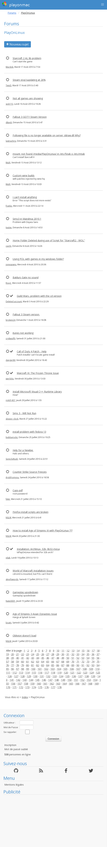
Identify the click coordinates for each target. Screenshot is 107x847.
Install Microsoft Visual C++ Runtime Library (37, 391)
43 (32, 658)
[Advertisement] (53, 820)
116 (40, 672)
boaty (8, 622)
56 (98, 658)
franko (9, 205)
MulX (8, 162)
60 (22, 661)
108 (85, 669)
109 (91, 669)
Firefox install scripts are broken (30, 512)
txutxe (9, 227)
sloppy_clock (12, 418)
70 (72, 661)
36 (93, 654)
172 (21, 687)
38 (7, 658)
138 (87, 676)
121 (72, 672)
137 (80, 676)
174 (34, 687)
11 (63, 650)
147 (50, 680)
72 (83, 661)
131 (42, 676)
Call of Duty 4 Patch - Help (31, 351)
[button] (102, 4)
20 (12, 654)
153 (89, 680)
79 (22, 665)
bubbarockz (12, 437)
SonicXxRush (12, 458)
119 (59, 672)
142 (18, 680)
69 (67, 661)
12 (68, 650)
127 (16, 676)
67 (57, 661)
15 (83, 650)
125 (98, 672)
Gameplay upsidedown (25, 592)
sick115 (9, 103)
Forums (12, 12)
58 (12, 661)
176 (47, 687)
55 (93, 658)
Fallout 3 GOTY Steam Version (30, 117)
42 (27, 658)
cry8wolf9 (10, 338)
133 (55, 676)
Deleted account (14, 301)
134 (61, 676)
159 (32, 683)
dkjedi (9, 122)
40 (17, 658)
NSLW (8, 517)
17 (93, 650)
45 (42, 658)
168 (90, 683)
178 (59, 687)
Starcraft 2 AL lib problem (27, 58)
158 (26, 683)
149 (63, 680)
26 (42, 654)
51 (72, 658)
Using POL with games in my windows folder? (38, 259)
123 (85, 672)
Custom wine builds (24, 175)
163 (58, 683)
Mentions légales (14, 784)
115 (34, 672)
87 (62, 665)
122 (79, 672)
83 (42, 665)
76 (7, 665)
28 (52, 654)
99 (27, 669)
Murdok (9, 66)
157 (20, 683)
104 (59, 669)
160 (39, 683)
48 (57, 658)
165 (71, 683)
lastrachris (11, 140)
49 (62, 658)
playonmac (16, 4)
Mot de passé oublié (16, 749)
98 (22, 669)
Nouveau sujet (17, 44)
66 (52, 661)
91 (83, 665)
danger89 (10, 360)
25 (37, 654)
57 (7, 661)
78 (17, 665)
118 (53, 672)
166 (77, 683)
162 (52, 683)
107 (78, 669)
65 (47, 661)
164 (64, 683)
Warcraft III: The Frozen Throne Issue (38, 373)
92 (88, 665)
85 (52, 665)
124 (91, 672)
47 (52, 658)
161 (45, 683)
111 (8, 672)
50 (67, 658)
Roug (8, 283)
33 (77, 654)
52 (77, 658)
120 (66, 672)
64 (42, 661)
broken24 (10, 320)
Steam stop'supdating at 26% (29, 80)
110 (97, 669)
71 (77, 661)
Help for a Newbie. (23, 450)
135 (67, 676)
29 (57, 654)
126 (10, 676)
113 (21, 672)
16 (88, 650)
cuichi (8, 246)
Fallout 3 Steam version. (26, 314)
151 (76, 680)
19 (7, 654)
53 (83, 658)
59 (17, 661)
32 (72, 654)
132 (48, 676)
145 (37, 680)
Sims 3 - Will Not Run (24, 413)
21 (17, 654)
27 (47, 654)
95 (7, 669)
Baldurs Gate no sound (25, 277)
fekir (8, 499)
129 (29, 676)
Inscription (10, 745)
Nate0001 (10, 601)
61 (27, 661)
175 (40, 687)
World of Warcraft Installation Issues (33, 570)
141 (12, 680)
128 (22, 676)
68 (62, 661)
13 (73, 650)
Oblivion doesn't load (24, 635)
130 (35, 676)
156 (13, 683)
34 (83, 654)
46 (47, 658)
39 (12, 658)
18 (98, 650)
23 (27, 654)
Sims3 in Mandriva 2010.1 (27, 218)
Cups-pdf (18, 490)
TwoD (8, 85)
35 (88, 654)
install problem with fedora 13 (29, 431)
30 (62, 654)
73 (88, 661)
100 (33, 669)
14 (78, 650)
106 (72, 669)
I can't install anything (25, 197)
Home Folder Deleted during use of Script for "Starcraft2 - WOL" (49, 240)
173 (27, 687)
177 (53, 687)
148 (57, 680)
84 (47, 665)
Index (25, 697)
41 (22, 658)
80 (27, 665)
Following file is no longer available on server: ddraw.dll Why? (47, 135)
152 (82, 680)
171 (14, 687)
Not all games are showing (28, 98)
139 (93, 676)
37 (98, 654)
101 (40, 669)
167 (84, 683)
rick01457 (10, 400)
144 (31, 680)
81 (32, 665)
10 (58, 650)
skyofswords (12, 579)
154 (95, 680)
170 (8, 687)
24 (32, 654)
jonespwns (11, 264)
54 (88, 658)
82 (37, 665)
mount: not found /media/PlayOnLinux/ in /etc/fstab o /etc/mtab (49, 154)
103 (52, 669)
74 (93, 661)
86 (57, 665)
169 (97, 683)
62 (32, 661)
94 (98, 665)
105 (65, 669)
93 (93, 665)
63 (37, 661)
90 (77, 665)
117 (47, 672)
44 (37, 658)
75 (98, 661)
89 (72, 665)
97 (17, 669)
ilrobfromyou (12, 477)
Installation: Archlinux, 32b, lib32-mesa (38, 549)
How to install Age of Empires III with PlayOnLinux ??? (42, 530)
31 (67, 654)
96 (12, 669)
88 (67, 665)
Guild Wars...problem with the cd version (39, 296)
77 (12, 665)
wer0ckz (10, 378)
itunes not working (23, 333)
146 (44, 680)
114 (27, 672)
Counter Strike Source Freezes (30, 472)
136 (74, 676)
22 (22, 654)
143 (25, 680)
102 (46, 669)
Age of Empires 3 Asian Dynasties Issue (35, 614)
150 (69, 680)
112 (14, 672)
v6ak (8, 557)
